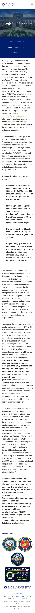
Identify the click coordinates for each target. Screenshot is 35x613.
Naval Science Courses (17, 47)
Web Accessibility (25, 606)
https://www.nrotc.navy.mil (16, 116)
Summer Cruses (17, 52)
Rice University (10, 3)
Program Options (17, 42)
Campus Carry (17, 608)
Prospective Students (12, 596)
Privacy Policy (16, 606)
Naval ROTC (10, 5)
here (22, 523)
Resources (26, 596)
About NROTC (17, 594)
